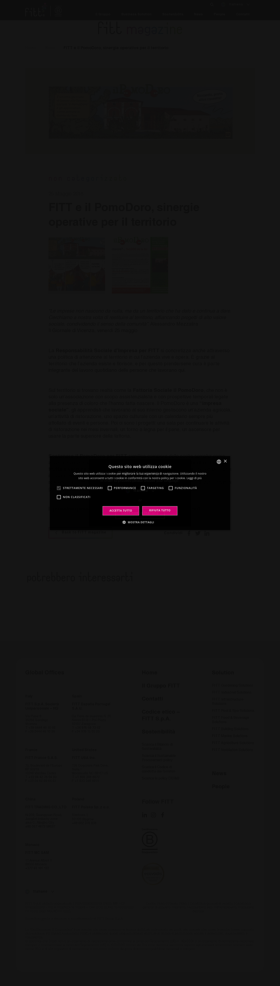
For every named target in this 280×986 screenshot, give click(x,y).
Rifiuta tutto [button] (160, 510)
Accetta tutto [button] (121, 511)
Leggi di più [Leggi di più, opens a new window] (194, 478)
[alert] (140, 493)
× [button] (225, 461)
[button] (140, 522)
